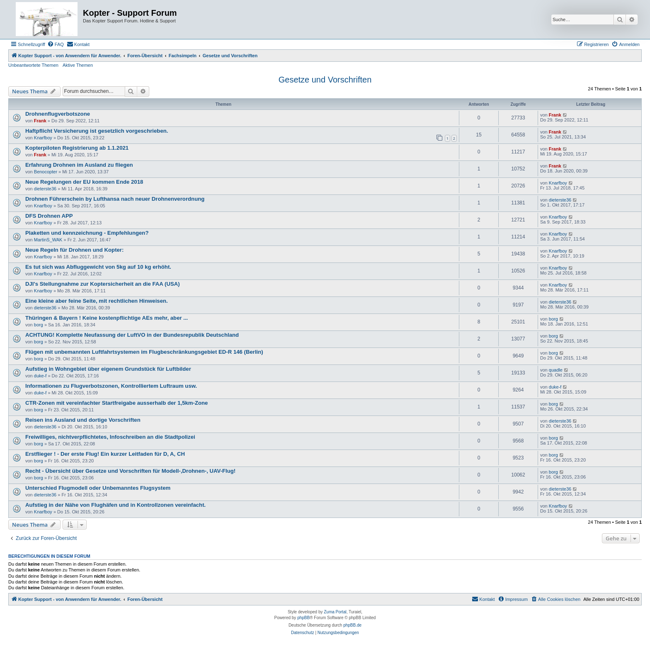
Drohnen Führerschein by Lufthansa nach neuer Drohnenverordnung (114, 199)
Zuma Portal (335, 612)
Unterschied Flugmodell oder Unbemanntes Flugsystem (97, 488)
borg (38, 324)
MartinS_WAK (48, 239)
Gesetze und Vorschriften (325, 79)
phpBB (303, 617)
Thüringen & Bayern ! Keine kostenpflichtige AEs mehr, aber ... (106, 318)
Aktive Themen (78, 65)
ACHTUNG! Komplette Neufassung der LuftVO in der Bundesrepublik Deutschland (132, 335)
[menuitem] (55, 44)
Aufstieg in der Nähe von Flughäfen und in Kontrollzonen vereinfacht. (115, 505)
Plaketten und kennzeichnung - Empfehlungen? (86, 233)
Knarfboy (43, 137)
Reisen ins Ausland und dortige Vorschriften (83, 420)
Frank (40, 120)
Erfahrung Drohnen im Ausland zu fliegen (79, 165)
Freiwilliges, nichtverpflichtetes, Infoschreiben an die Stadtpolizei (110, 437)
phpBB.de (352, 625)
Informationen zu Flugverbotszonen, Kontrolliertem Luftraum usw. (111, 386)
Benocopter (45, 171)
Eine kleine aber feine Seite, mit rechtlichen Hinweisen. (96, 301)
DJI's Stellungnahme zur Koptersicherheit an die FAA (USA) (102, 284)
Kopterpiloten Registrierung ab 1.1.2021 (77, 148)
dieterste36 (45, 188)
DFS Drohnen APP (49, 216)
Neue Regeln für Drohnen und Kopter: (74, 250)
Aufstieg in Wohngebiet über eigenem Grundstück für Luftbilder (108, 369)
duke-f (40, 375)
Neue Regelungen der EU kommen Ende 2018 (84, 182)
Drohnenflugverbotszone (57, 114)
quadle (556, 369)
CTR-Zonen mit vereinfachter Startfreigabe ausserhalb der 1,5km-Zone (116, 403)
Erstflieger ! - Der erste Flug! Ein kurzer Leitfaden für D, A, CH (105, 454)
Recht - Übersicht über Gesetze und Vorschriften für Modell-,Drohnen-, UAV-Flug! (130, 471)
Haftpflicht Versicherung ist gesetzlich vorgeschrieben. (96, 131)
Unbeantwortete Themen (33, 65)
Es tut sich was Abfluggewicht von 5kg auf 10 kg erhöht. (98, 267)
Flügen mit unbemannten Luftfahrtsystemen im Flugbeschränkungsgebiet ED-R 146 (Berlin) (144, 352)
